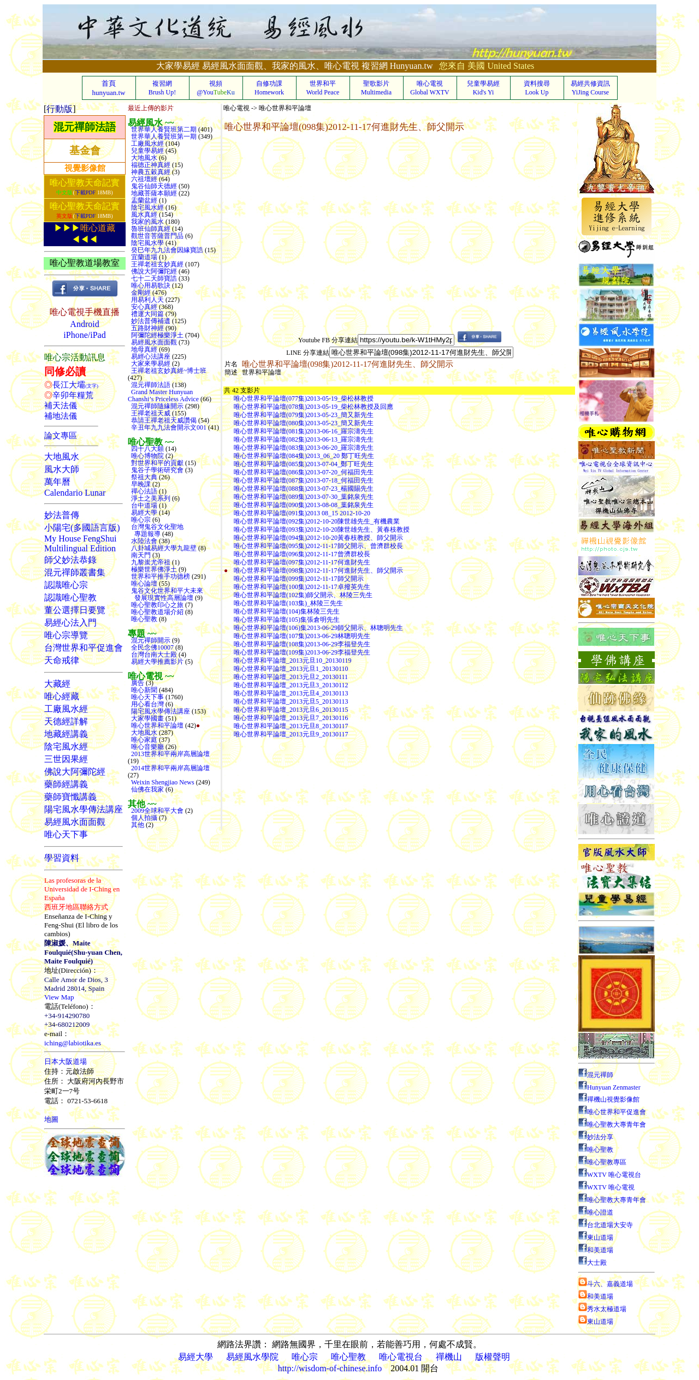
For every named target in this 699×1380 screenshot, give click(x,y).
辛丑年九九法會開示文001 (168, 427)
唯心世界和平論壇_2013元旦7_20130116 (291, 718)
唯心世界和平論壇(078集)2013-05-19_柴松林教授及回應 (313, 407)
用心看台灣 (146, 704)
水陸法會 (143, 541)
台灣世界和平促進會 (83, 647)
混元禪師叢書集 (74, 572)
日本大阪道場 (65, 1061)
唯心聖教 (143, 619)
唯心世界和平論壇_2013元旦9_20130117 (291, 734)
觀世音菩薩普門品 (156, 236)
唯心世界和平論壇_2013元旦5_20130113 (291, 701)
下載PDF (85, 192)
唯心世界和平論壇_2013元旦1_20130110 (291, 669)
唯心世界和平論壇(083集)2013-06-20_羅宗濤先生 (304, 447)
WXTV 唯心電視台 (609, 1175)
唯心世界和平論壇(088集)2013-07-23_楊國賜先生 (304, 488)
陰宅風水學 (146, 243)
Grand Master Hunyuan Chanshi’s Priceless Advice (164, 395)
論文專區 (60, 435)
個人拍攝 (143, 818)
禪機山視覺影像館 (608, 1099)
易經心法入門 (70, 622)
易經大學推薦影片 (156, 661)
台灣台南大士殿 (153, 654)
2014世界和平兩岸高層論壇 (169, 768)
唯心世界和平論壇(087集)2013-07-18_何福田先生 (304, 480)
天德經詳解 (66, 721)
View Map (59, 997)
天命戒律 (61, 660)
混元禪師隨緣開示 (156, 406)
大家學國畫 (146, 718)
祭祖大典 (143, 477)
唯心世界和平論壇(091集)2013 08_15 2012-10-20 (302, 513)
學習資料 (61, 857)
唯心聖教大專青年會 (612, 1124)
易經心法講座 (150, 356)
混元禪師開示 (150, 640)
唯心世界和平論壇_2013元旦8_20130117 (291, 726)
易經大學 (143, 512)
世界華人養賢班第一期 (163, 136)
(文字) (91, 386)
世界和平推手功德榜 (160, 576)
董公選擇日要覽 (74, 610)
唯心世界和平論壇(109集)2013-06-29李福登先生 (302, 652)
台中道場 (143, 505)
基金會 (84, 150)
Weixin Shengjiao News (162, 782)
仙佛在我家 (146, 789)
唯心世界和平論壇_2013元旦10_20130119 (293, 660)
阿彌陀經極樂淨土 (156, 335)
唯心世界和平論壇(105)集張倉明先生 (287, 619)
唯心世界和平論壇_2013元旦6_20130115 (291, 709)
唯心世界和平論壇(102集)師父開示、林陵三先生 (303, 595)
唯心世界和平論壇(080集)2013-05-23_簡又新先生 (304, 423)
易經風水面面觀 (74, 821)
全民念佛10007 (151, 647)
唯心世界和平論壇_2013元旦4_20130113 (291, 693)
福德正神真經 (150, 165)
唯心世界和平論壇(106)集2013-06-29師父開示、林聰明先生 (318, 628)
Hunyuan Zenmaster (609, 1087)
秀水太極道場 (602, 1309)
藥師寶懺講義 (70, 796)
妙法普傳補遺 (150, 321)
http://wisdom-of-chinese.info (330, 1368)
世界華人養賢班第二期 (163, 129)
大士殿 (592, 1262)
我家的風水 (146, 221)
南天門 (140, 555)
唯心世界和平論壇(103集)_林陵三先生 (288, 603)
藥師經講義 (66, 784)
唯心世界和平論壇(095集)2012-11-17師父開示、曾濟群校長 (318, 546)
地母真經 (143, 349)
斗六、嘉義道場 (605, 1284)
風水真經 (143, 214)
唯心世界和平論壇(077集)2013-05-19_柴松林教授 (304, 398)
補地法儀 (60, 416)
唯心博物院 (146, 456)
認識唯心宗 (66, 585)
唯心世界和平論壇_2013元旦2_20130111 (291, 677)
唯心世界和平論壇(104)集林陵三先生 (287, 611)
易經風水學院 (252, 1356)
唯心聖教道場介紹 (156, 612)
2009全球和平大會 (156, 810)
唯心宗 (140, 520)
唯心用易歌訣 (150, 285)
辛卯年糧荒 (72, 395)
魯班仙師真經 (150, 229)
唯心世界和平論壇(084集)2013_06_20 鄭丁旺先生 (304, 456)
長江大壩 (68, 384)
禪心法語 (143, 491)
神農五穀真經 (150, 172)
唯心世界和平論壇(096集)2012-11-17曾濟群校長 (302, 554)
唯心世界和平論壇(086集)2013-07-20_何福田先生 (304, 472)
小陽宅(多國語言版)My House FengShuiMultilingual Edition (82, 538)
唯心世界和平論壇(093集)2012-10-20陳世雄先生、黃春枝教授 (322, 529)
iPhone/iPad (84, 335)
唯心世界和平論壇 (156, 725)
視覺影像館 (84, 168)
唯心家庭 (143, 739)
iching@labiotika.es (72, 1043)
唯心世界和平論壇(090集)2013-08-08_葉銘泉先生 (304, 505)
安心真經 (143, 307)
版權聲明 (492, 1356)
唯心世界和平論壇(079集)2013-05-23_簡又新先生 (304, 415)
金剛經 (140, 292)
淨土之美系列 (150, 498)
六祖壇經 (143, 179)
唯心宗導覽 (66, 635)
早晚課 (140, 484)
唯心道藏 (97, 228)
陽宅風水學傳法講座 (83, 809)
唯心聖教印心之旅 (156, 605)
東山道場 (595, 1237)
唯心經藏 (61, 696)
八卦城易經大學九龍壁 (163, 548)
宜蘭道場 (143, 257)
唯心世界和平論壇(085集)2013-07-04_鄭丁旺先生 (304, 464)
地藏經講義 (66, 734)
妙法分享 (595, 1137)
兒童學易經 (146, 150)
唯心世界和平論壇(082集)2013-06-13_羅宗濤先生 (304, 439)
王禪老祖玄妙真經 (156, 264)
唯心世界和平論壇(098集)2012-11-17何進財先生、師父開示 (318, 570)
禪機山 (449, 1356)
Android (84, 324)
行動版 (59, 109)
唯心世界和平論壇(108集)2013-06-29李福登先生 (302, 644)
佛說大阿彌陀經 (74, 771)
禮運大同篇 (146, 314)
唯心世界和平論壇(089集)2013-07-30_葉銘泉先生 (304, 497)
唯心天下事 (66, 834)
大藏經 (57, 683)
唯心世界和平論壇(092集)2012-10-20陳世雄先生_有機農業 (317, 521)
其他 (137, 825)
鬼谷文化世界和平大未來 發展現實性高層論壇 (165, 594)
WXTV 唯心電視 (606, 1187)
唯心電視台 (401, 1356)
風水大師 (61, 469)
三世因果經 (66, 759)
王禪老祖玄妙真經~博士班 (167, 370)
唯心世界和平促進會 (612, 1112)
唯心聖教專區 (602, 1162)
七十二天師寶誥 (153, 278)
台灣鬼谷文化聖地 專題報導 (155, 530)
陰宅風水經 (66, 746)
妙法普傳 (61, 515)
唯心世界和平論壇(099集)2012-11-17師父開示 (299, 578)
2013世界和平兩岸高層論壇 (169, 754)
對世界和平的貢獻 (156, 463)
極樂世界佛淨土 (153, 569)
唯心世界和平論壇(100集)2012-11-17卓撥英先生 (302, 587)
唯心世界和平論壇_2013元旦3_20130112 (291, 685)
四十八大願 (146, 449)
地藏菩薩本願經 (153, 193)
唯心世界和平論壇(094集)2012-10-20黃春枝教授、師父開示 (318, 538)
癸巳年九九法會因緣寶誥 (166, 250)
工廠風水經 (66, 708)
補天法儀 (60, 405)
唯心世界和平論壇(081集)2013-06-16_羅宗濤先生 (304, 431)
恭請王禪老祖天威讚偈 (163, 420)
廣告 (137, 683)
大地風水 (61, 456)
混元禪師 (595, 1075)
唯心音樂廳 (146, 747)
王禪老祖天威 (150, 413)
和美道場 (595, 1250)
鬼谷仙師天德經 (153, 186)
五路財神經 (146, 328)
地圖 (51, 1119)
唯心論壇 (143, 583)
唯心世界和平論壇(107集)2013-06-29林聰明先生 (302, 636)
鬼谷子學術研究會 (156, 470)
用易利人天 (146, 300)
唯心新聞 (143, 690)
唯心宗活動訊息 (74, 357)
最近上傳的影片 (151, 108)
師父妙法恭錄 (70, 559)
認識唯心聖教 (70, 597)
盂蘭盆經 (143, 200)
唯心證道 (595, 1212)
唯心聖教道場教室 (85, 262)
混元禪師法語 (85, 127)
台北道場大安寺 (605, 1225)
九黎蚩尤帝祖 (150, 562)
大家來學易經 (150, 363)
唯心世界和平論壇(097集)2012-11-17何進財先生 (302, 562)
